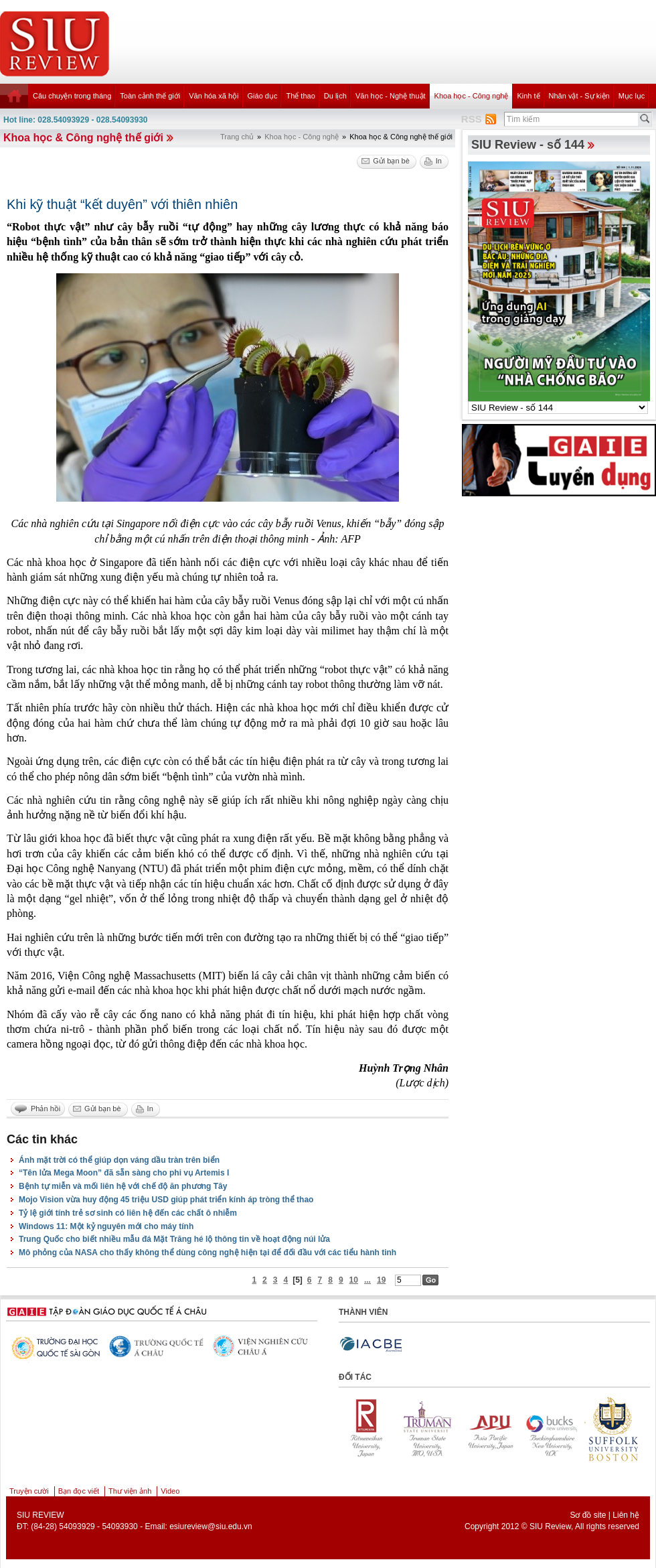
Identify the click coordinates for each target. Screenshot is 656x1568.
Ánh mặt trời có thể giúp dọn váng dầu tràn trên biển (119, 1160)
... (367, 1280)
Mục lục (632, 96)
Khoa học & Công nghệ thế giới (83, 137)
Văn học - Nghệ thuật (390, 96)
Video (170, 1491)
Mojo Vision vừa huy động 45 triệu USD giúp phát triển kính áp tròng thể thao (166, 1199)
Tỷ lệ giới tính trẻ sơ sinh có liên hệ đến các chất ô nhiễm (128, 1213)
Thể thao (300, 96)
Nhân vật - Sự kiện (579, 96)
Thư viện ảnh (129, 1491)
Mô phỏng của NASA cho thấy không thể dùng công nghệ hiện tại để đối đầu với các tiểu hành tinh (207, 1252)
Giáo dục (263, 96)
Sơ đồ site (588, 1515)
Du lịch (335, 96)
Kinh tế (528, 96)
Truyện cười (29, 1491)
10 (353, 1280)
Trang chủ (237, 137)
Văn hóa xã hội (213, 96)
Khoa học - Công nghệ (471, 96)
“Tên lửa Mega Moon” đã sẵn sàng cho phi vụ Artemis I (124, 1173)
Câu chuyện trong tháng (72, 96)
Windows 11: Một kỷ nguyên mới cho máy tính (106, 1226)
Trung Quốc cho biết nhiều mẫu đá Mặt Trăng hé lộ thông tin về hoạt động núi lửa (174, 1239)
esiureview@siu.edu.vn (210, 1526)
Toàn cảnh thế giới (150, 96)
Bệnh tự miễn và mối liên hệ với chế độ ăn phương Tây (123, 1186)
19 (381, 1280)
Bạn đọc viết (78, 1491)
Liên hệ (625, 1515)
